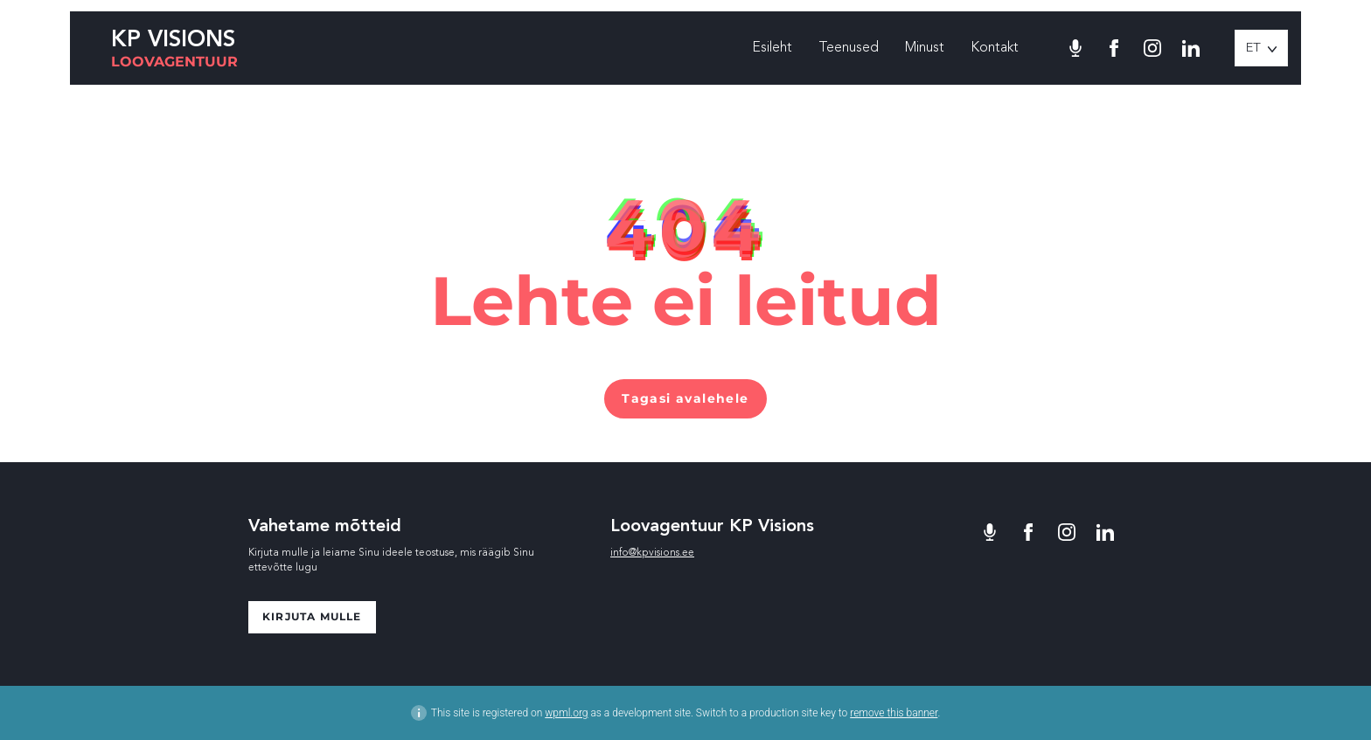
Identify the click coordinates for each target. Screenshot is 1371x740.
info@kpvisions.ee (652, 553)
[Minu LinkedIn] (1190, 48)
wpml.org (566, 713)
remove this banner (893, 713)
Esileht (772, 48)
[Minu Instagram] (1152, 48)
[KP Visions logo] (174, 48)
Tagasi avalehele (685, 398)
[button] (1261, 48)
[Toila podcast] (1075, 48)
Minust (924, 48)
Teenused (848, 48)
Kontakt (995, 48)
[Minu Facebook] (1113, 48)
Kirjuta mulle (312, 616)
